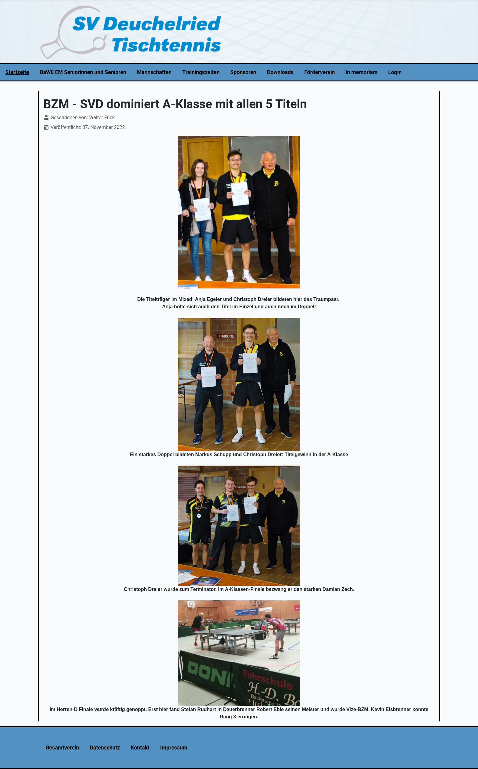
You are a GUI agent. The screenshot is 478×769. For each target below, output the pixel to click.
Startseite (17, 72)
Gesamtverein (62, 748)
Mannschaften (154, 72)
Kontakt (140, 748)
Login (394, 72)
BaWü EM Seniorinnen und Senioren (83, 72)
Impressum (173, 748)
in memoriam (362, 72)
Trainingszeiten (200, 72)
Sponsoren (243, 72)
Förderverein (319, 72)
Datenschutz (105, 748)
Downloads (280, 72)
